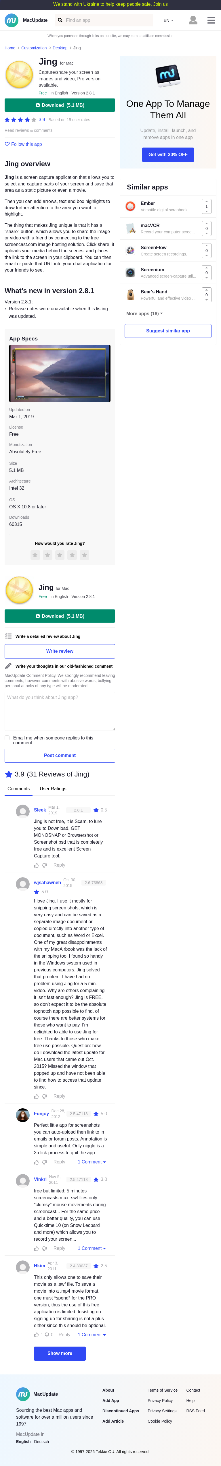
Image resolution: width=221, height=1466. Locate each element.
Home (10, 48)
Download (59, 105)
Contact (193, 1390)
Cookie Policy (160, 1421)
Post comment (60, 755)
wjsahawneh (47, 883)
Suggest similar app (168, 331)
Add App (110, 1400)
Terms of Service (163, 1390)
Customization (34, 48)
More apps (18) (142, 314)
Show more (59, 1353)
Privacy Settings (162, 1410)
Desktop (60, 48)
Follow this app (23, 144)
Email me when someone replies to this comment (53, 740)
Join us (160, 4)
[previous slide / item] (13, 373)
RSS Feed (195, 1410)
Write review (59, 651)
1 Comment (92, 1162)
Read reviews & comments (29, 130)
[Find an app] (59, 20)
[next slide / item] (106, 373)
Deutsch (41, 1442)
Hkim (39, 1266)
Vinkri (40, 1179)
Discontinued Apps (120, 1410)
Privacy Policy (160, 1400)
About (108, 1390)
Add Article (113, 1421)
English (23, 1442)
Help (190, 1400)
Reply (59, 865)
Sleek (40, 810)
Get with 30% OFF (168, 155)
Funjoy (41, 1114)
